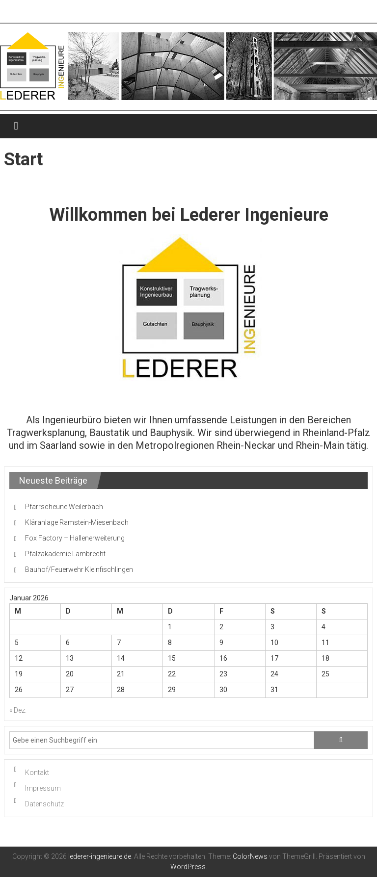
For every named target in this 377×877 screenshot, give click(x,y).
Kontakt (37, 772)
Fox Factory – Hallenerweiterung (75, 538)
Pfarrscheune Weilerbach (64, 507)
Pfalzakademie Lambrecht (65, 554)
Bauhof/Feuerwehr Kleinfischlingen (79, 569)
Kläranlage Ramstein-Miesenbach (77, 522)
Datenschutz (44, 804)
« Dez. (18, 710)
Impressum (43, 788)
